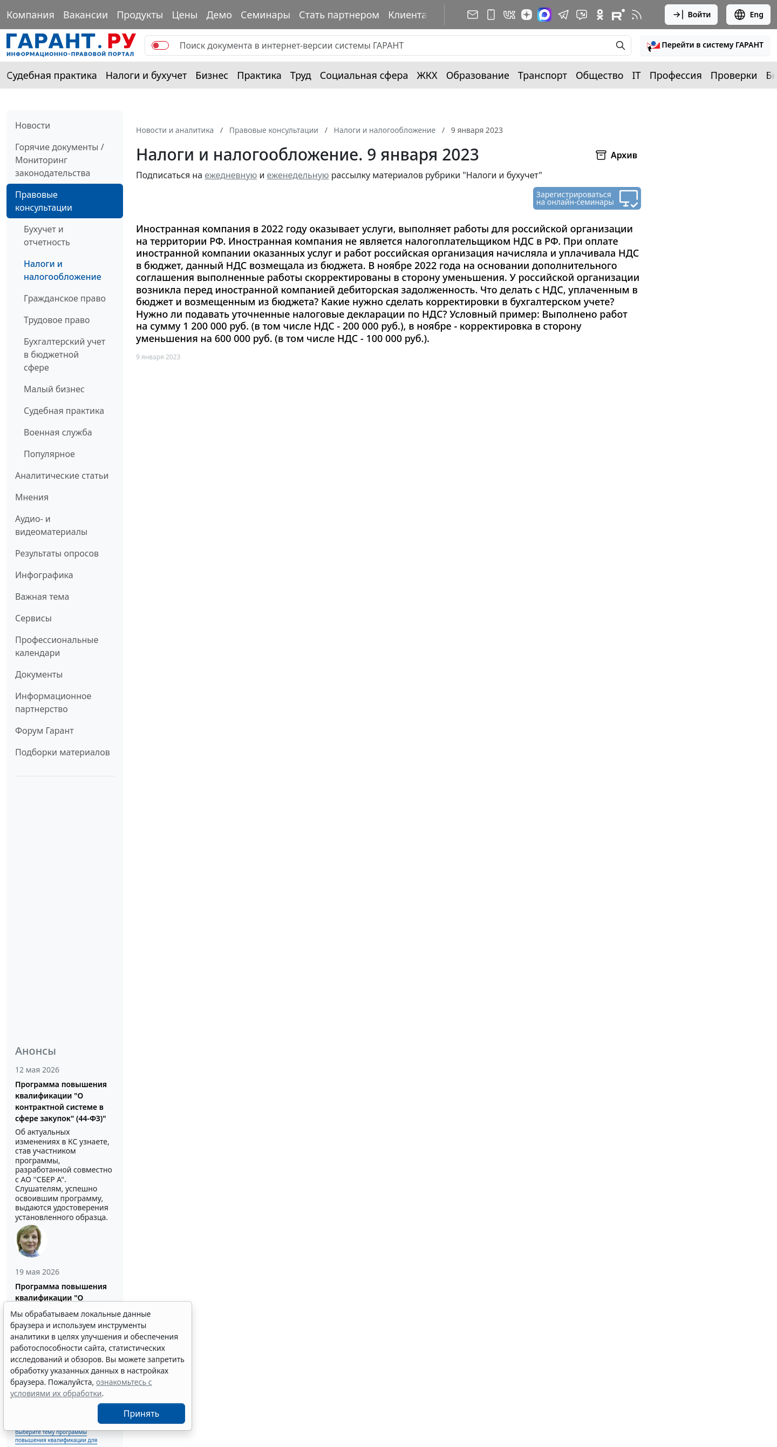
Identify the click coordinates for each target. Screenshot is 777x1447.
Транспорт (542, 75)
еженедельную (298, 175)
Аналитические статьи (61, 475)
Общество (600, 75)
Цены (184, 14)
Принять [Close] (142, 1413)
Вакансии (85, 14)
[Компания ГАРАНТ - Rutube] (618, 14)
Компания (30, 14)
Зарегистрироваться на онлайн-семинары (575, 198)
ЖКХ (427, 75)
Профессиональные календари (56, 646)
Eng (748, 14)
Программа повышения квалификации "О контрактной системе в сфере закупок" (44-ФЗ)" (61, 1101)
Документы (39, 674)
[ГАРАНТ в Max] (544, 15)
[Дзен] (526, 14)
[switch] (160, 45)
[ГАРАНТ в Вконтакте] (509, 14)
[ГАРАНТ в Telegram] (563, 14)
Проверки (734, 75)
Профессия (676, 75)
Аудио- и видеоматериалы (51, 525)
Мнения (32, 497)
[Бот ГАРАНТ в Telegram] (581, 14)
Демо (219, 14)
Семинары (265, 14)
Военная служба (58, 432)
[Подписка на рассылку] (472, 14)
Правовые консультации (43, 201)
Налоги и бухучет (146, 75)
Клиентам (411, 14)
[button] (705, 45)
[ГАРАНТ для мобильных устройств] (491, 14)
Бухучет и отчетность (47, 235)
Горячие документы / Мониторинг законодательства (59, 160)
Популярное (49, 454)
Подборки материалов (62, 752)
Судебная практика (51, 75)
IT (636, 75)
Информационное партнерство (53, 702)
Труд (300, 75)
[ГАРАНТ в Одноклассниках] (600, 14)
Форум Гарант (44, 730)
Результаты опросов (57, 553)
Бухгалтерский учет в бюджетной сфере (64, 354)
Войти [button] (691, 14)
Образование (477, 75)
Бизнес (211, 75)
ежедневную (231, 175)
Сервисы (33, 618)
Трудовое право (57, 320)
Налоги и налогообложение (62, 270)
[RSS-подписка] (636, 14)
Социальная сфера (364, 75)
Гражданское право (65, 298)
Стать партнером (339, 14)
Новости (32, 125)
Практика (259, 75)
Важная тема (42, 596)
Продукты (140, 14)
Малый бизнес (54, 389)
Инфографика (44, 575)
